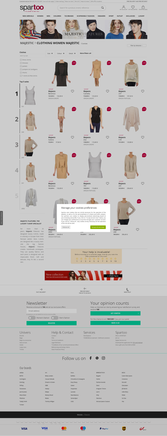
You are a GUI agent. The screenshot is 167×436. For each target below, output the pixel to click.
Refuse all (66, 227)
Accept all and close (98, 227)
